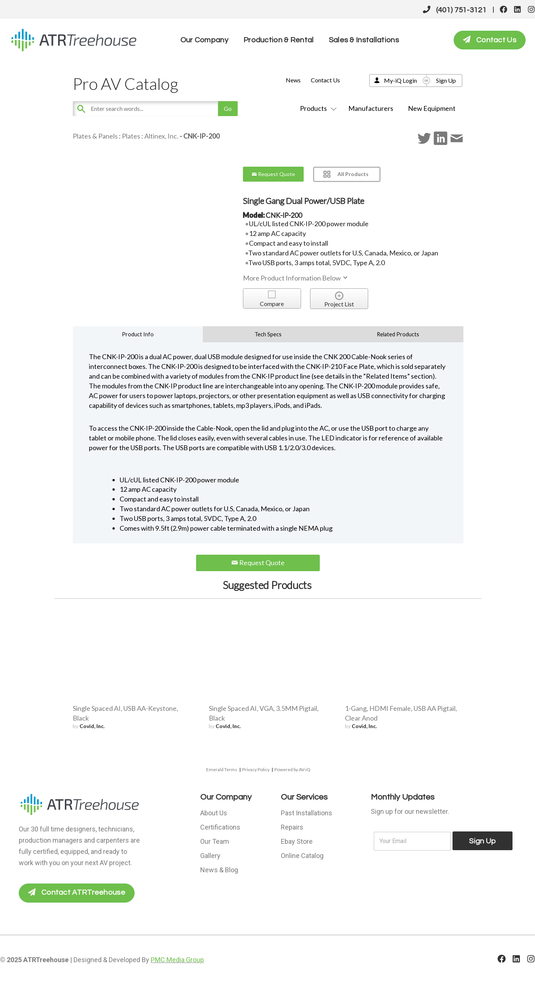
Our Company (204, 40)
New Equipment (432, 108)
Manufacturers (370, 108)
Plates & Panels (95, 136)
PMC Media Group (177, 959)
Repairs (292, 827)
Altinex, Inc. (161, 136)
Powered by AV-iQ (292, 769)
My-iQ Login (400, 80)
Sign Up (446, 80)
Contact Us (325, 80)
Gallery (210, 856)
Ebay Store (297, 841)
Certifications (220, 827)
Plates (131, 136)
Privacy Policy (256, 769)
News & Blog (219, 870)
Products (317, 108)
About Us (213, 813)
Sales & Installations (364, 40)
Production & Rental (278, 40)
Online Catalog (302, 856)
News (293, 80)
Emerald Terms (221, 769)
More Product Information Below (296, 278)
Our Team (214, 841)
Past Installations (306, 813)
